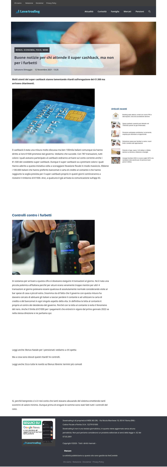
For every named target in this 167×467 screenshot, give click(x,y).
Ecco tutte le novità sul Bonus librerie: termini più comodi (53, 364)
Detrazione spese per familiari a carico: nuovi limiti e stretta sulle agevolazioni (136, 142)
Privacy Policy (51, 3)
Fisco (38, 50)
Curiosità (102, 11)
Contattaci (101, 443)
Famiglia (115, 11)
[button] (149, 11)
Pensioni (140, 11)
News (45, 50)
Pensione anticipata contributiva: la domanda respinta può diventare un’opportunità (136, 133)
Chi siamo (18, 3)
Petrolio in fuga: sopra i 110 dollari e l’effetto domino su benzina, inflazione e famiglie (136, 151)
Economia (29, 50)
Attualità (89, 11)
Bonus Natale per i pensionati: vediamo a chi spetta (50, 349)
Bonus (19, 50)
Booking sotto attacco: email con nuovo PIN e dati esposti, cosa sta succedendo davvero (137, 115)
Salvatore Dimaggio (23, 69)
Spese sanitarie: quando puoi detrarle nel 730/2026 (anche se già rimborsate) (135, 124)
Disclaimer (40, 3)
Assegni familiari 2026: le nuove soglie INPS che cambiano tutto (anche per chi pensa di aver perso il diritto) (138, 160)
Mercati (127, 11)
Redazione (29, 3)
